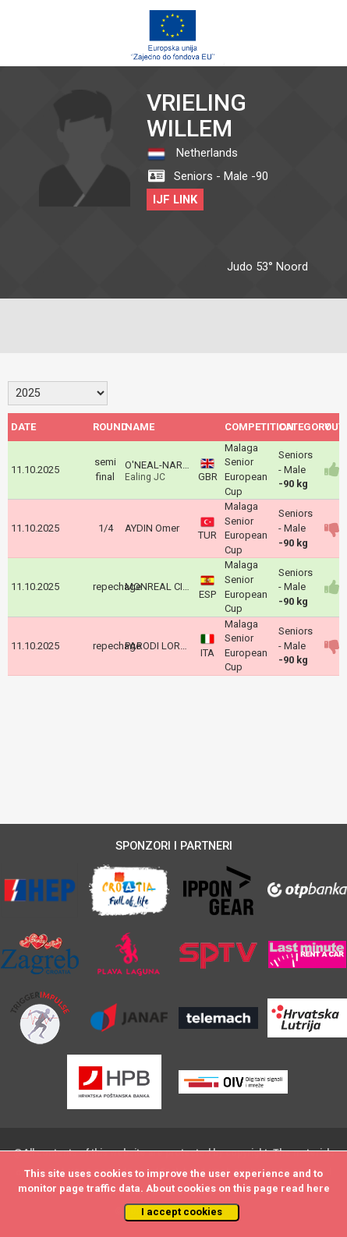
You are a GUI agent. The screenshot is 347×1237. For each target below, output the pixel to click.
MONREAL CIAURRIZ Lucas (186, 586)
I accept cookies (181, 1212)
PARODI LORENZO (165, 646)
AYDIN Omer (152, 528)
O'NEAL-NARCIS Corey (175, 465)
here (318, 1188)
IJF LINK (175, 200)
